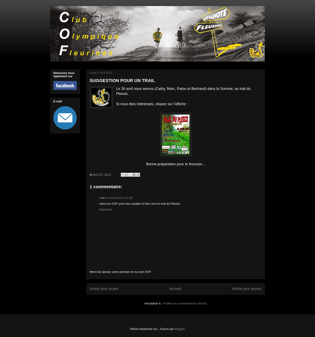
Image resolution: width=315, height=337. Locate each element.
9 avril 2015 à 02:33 (119, 197)
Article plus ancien (247, 289)
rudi (102, 197)
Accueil (175, 289)
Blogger (180, 329)
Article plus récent (104, 289)
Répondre (105, 209)
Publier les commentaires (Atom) (185, 303)
